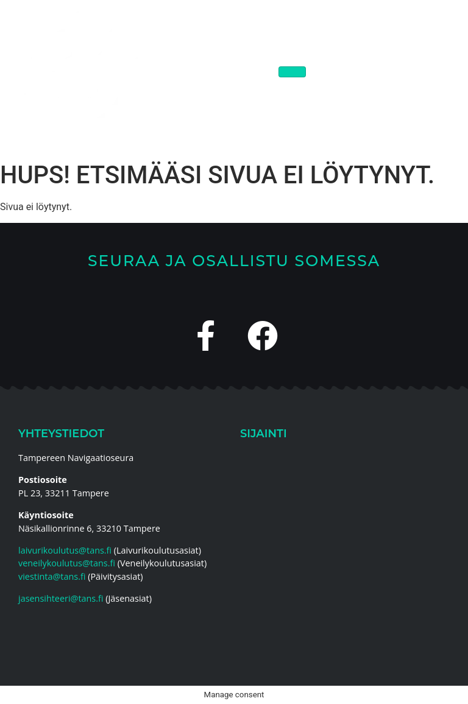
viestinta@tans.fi (51, 576)
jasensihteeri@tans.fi (60, 598)
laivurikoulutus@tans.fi (65, 550)
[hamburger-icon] (292, 71)
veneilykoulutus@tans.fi (66, 563)
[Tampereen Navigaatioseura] (345, 545)
